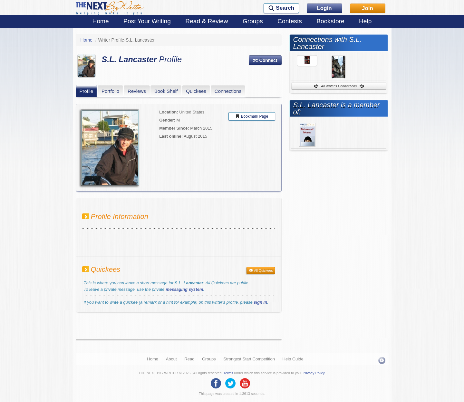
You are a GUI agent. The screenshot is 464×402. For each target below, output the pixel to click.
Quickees (196, 91)
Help (365, 21)
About (171, 359)
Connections (228, 91)
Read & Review (206, 21)
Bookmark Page (251, 116)
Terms (228, 373)
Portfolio (110, 91)
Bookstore (330, 21)
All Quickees (261, 270)
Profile (86, 91)
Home (100, 21)
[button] (265, 60)
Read (189, 359)
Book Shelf (166, 91)
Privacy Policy (313, 373)
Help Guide (293, 359)
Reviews (137, 91)
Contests (289, 21)
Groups (253, 21)
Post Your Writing (147, 21)
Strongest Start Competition (249, 359)
